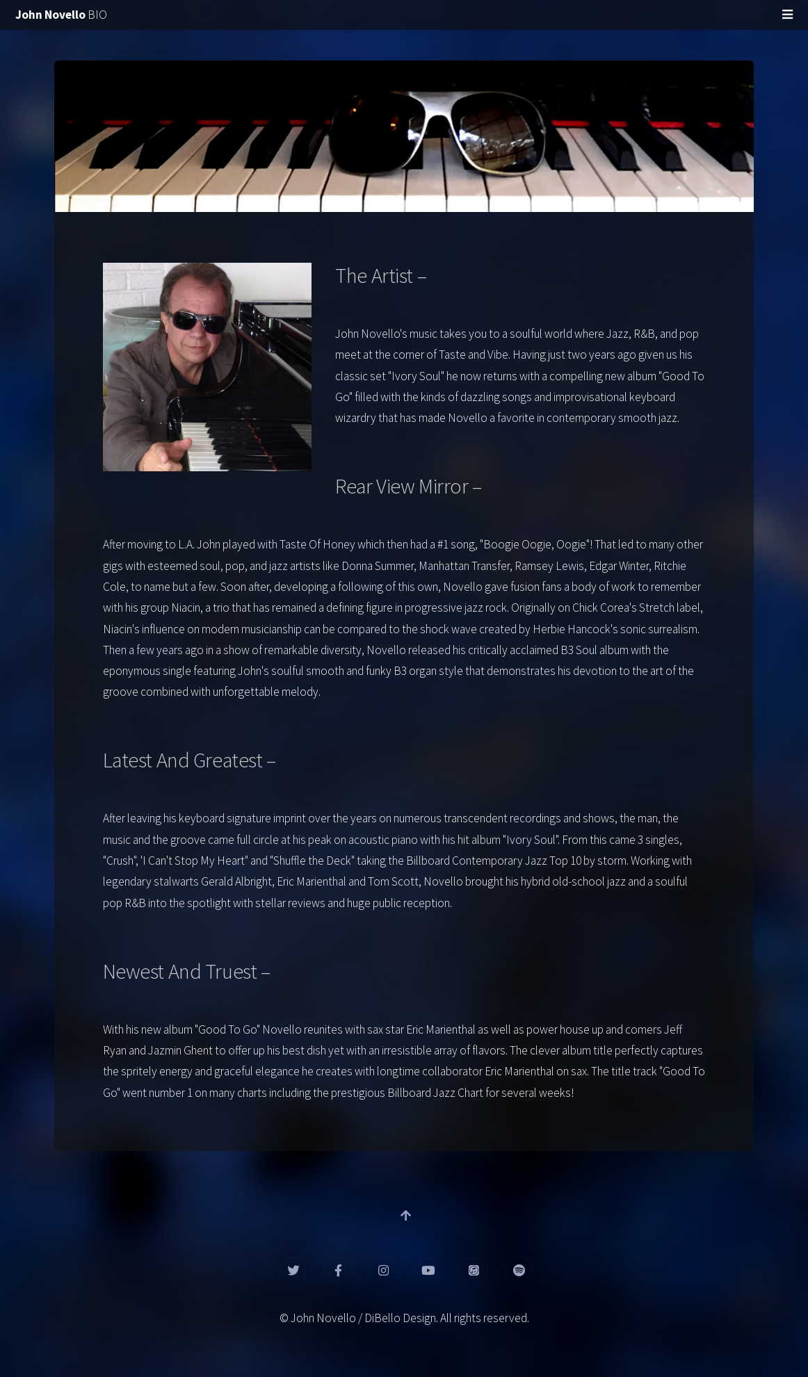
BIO (61, 14)
